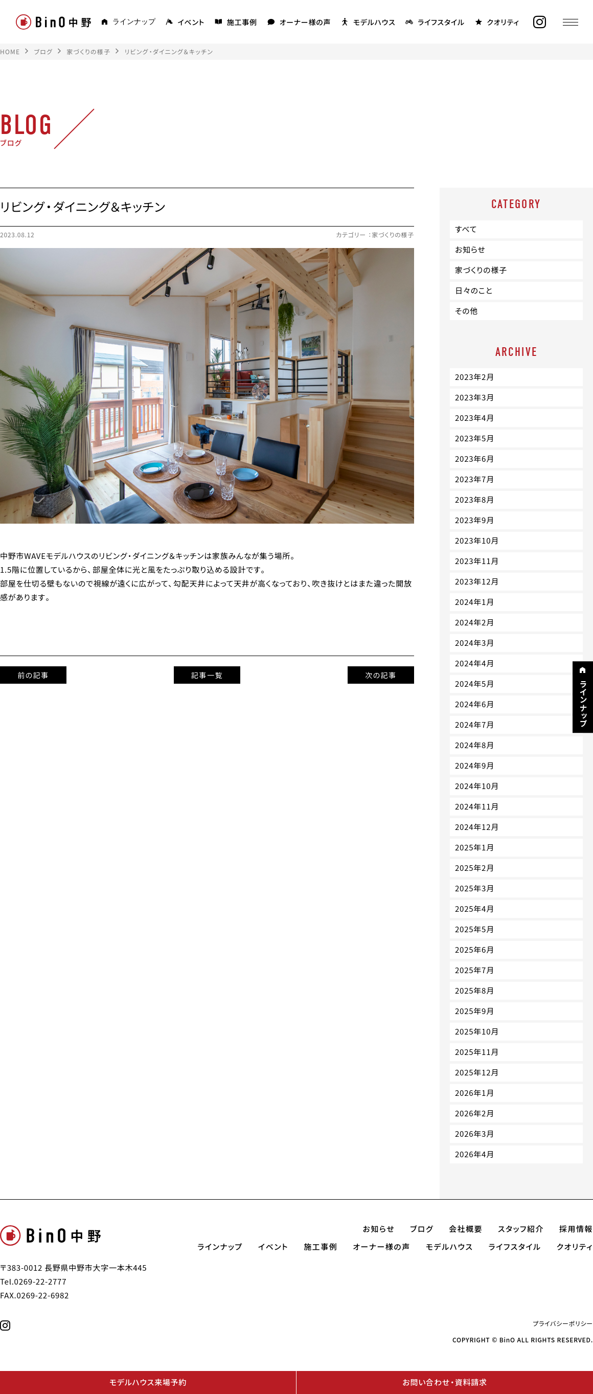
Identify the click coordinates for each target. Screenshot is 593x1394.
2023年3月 (474, 397)
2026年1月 (474, 1092)
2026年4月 (474, 1154)
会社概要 (466, 1228)
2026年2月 (474, 1113)
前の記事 (33, 675)
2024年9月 (474, 765)
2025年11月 (477, 1052)
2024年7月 (474, 724)
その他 (466, 311)
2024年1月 (474, 602)
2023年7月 (474, 479)
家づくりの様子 (393, 234)
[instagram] (539, 22)
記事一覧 (207, 675)
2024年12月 (477, 827)
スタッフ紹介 (521, 1228)
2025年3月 (474, 888)
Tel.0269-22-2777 (33, 1281)
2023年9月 (474, 520)
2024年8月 (474, 745)
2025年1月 (474, 847)
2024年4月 (474, 663)
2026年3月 (474, 1133)
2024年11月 (477, 806)
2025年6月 (474, 949)
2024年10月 (477, 786)
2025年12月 (477, 1072)
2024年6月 (474, 704)
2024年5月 (474, 683)
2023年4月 (474, 417)
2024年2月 (474, 622)
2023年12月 (477, 581)
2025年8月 (474, 990)
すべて (466, 229)
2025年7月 (474, 970)
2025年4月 (474, 908)
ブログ (422, 1228)
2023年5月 (474, 438)
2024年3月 (474, 642)
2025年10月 (477, 1031)
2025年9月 (474, 1011)
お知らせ (470, 249)
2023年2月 (474, 377)
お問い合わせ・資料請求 (444, 1382)
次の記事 (381, 675)
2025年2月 (474, 867)
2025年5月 (474, 929)
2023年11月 (477, 561)
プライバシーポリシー (563, 1323)
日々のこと (474, 290)
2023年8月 (474, 499)
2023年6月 (474, 458)
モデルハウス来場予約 (148, 1382)
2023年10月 (477, 540)
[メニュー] (570, 22)
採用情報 (576, 1228)
